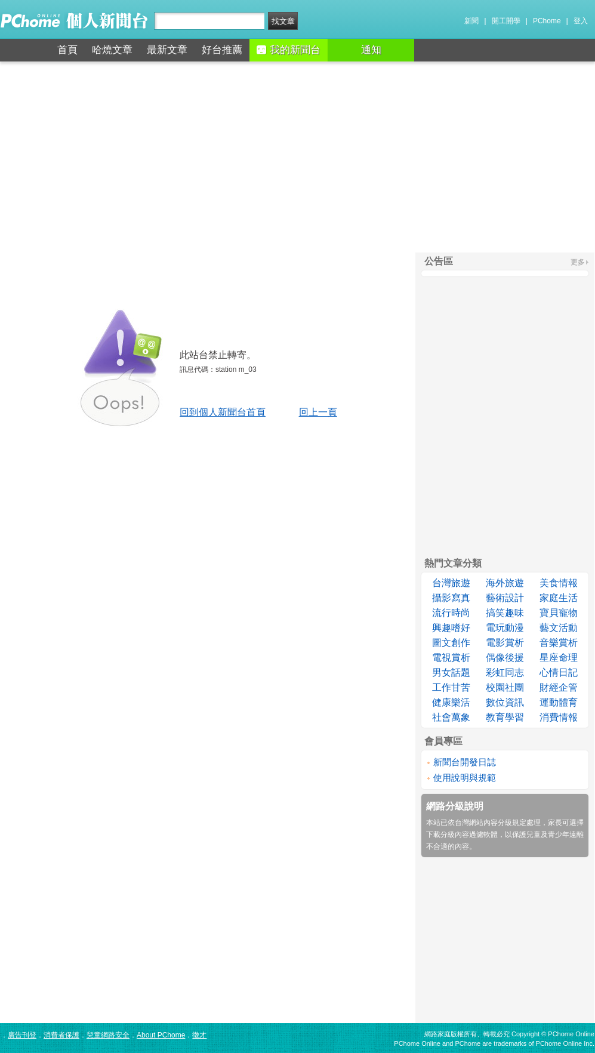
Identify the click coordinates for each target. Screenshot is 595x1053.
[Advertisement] (298, 157)
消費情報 (558, 717)
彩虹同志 (505, 672)
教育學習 (505, 717)
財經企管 (558, 687)
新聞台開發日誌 (464, 762)
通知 (371, 50)
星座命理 (558, 657)
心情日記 (558, 672)
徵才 (199, 1035)
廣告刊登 (22, 1035)
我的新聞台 (288, 50)
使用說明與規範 (464, 777)
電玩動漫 (505, 628)
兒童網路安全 (108, 1035)
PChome (547, 21)
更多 (578, 262)
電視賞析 (451, 657)
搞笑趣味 (505, 613)
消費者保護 (61, 1035)
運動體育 (558, 702)
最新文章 (167, 50)
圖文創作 (451, 643)
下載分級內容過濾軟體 (462, 834)
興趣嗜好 (451, 628)
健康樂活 (451, 702)
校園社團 (505, 687)
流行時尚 (451, 613)
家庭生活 (558, 598)
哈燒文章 (112, 50)
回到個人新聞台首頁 (223, 412)
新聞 (471, 21)
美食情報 (558, 583)
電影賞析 (505, 643)
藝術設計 (505, 598)
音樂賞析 (558, 643)
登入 (581, 21)
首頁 (67, 50)
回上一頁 (318, 412)
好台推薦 (222, 50)
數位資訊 (505, 702)
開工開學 (506, 21)
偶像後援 (505, 657)
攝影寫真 (451, 598)
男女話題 (451, 672)
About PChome (161, 1035)
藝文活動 (558, 628)
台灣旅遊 (451, 583)
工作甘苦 (451, 687)
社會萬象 (451, 717)
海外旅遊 (505, 583)
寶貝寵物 (558, 613)
